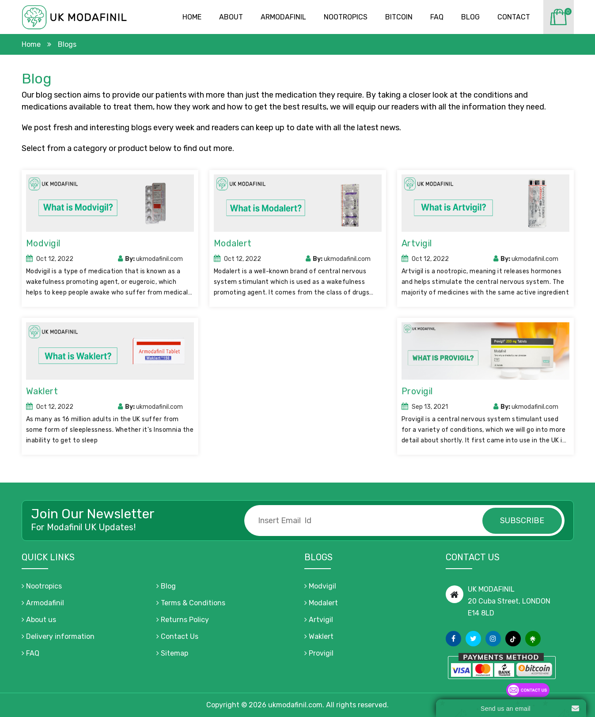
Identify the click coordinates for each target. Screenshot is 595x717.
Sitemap (172, 653)
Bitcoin (399, 17)
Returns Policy (182, 619)
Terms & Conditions (190, 603)
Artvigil (417, 243)
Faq (436, 17)
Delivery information (58, 636)
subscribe (522, 520)
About (231, 17)
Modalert (233, 243)
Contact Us (177, 636)
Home (191, 17)
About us (39, 619)
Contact (513, 17)
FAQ (30, 653)
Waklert (42, 391)
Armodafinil (283, 17)
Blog (470, 17)
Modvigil (43, 243)
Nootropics (346, 17)
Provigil (417, 391)
